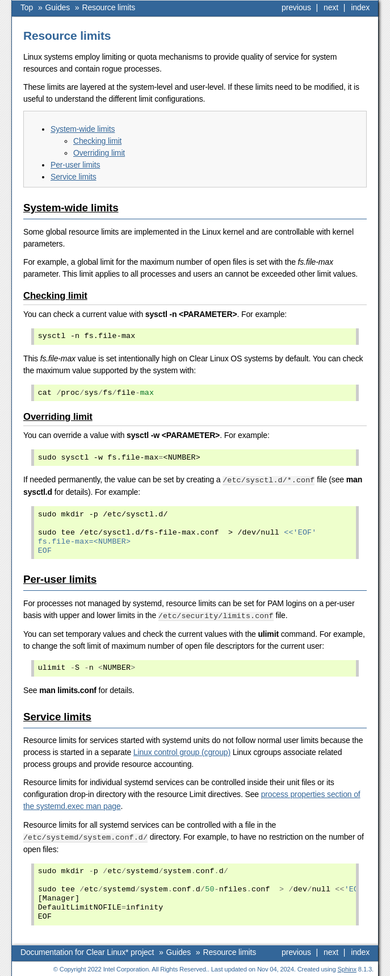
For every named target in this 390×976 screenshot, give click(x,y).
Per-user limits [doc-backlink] (60, 579)
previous (296, 7)
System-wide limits (83, 129)
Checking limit (97, 140)
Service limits (74, 176)
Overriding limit (99, 152)
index (360, 7)
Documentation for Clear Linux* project (87, 950)
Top (26, 7)
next (331, 7)
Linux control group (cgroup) (181, 751)
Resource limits (109, 7)
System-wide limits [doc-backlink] (71, 208)
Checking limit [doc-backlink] (55, 295)
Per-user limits (75, 164)
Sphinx (347, 967)
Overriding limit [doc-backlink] (58, 416)
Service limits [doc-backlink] (57, 715)
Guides (57, 7)
